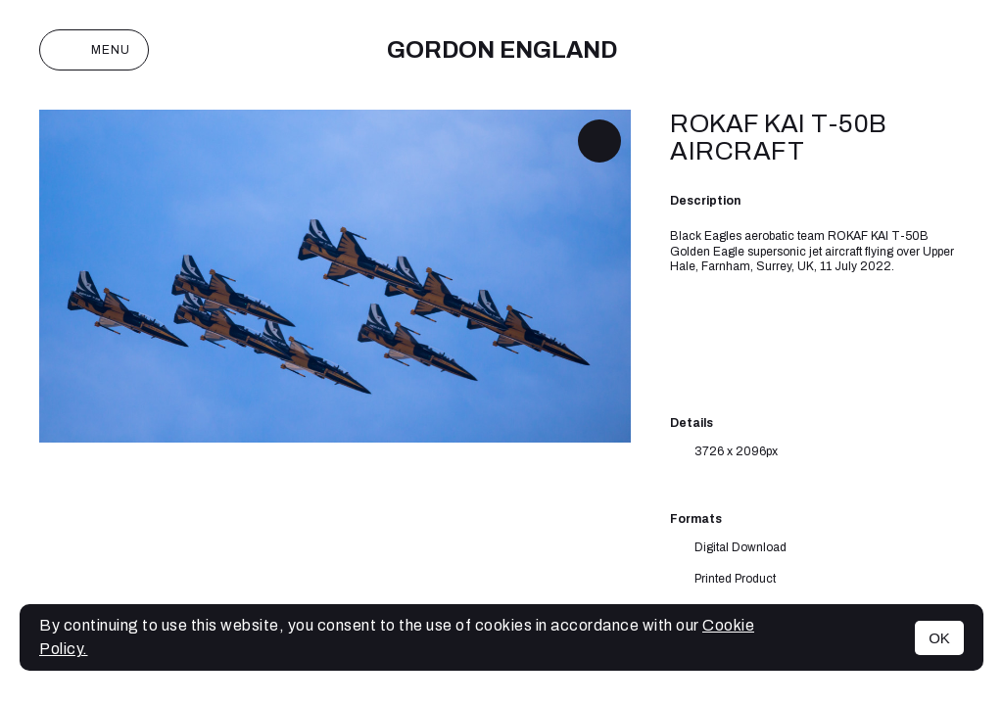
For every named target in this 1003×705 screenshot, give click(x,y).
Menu (94, 50)
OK (939, 638)
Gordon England (502, 50)
